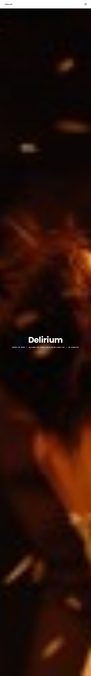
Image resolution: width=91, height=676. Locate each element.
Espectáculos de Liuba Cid (52, 345)
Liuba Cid (35, 345)
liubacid (75, 345)
